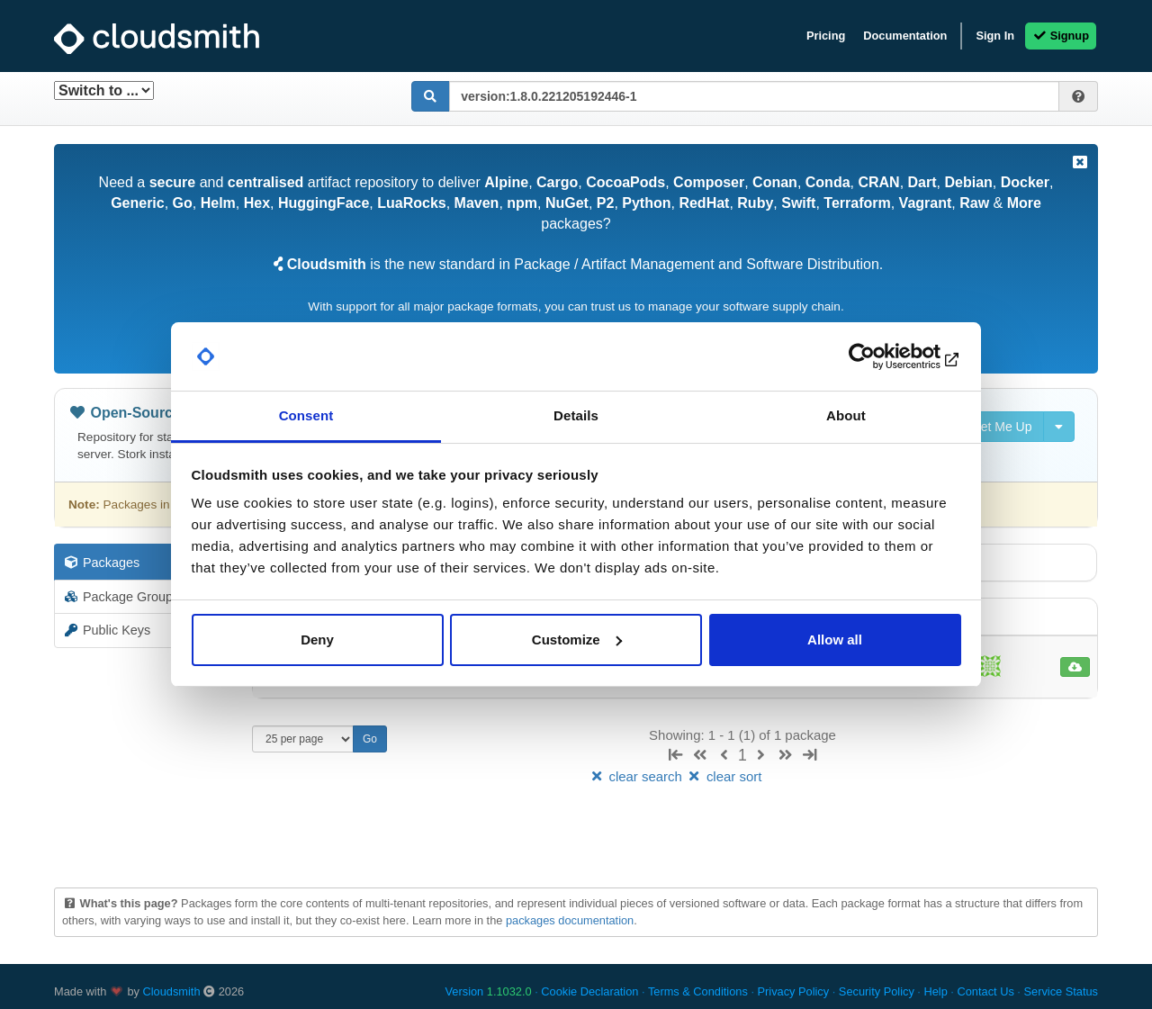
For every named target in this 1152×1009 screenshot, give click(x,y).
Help (935, 991)
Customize (577, 639)
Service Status (1060, 991)
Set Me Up (992, 426)
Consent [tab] (306, 415)
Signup (1060, 35)
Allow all (834, 639)
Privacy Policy (794, 991)
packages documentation (570, 920)
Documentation (905, 35)
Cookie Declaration (589, 991)
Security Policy (876, 991)
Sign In (995, 35)
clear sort (723, 776)
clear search (637, 776)
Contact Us (985, 991)
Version (489, 991)
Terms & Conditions (698, 991)
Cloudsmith (172, 991)
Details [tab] (576, 415)
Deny (317, 639)
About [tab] (846, 415)
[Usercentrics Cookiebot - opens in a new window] (882, 356)
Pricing (825, 35)
